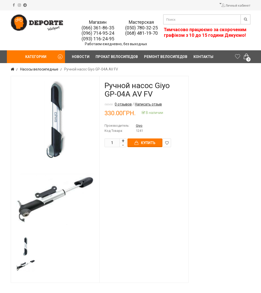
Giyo (139, 125)
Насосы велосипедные (39, 69)
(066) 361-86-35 (98, 27)
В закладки (167, 143)
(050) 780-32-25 (141, 27)
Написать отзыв (148, 104)
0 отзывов (123, 104)
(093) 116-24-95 (98, 38)
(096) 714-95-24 (98, 33)
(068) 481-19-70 (141, 33)
